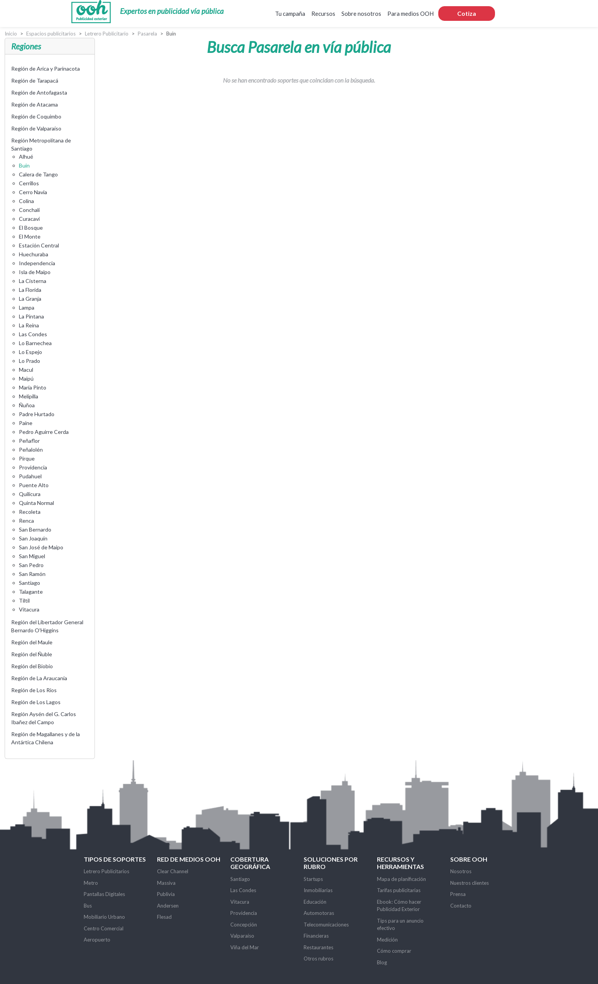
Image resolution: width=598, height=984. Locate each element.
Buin (24, 165)
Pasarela (147, 33)
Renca (26, 520)
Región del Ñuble (31, 654)
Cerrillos (29, 183)
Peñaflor (29, 440)
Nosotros (460, 871)
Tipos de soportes (115, 859)
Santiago (29, 582)
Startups (313, 879)
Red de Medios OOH (188, 859)
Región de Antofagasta (39, 92)
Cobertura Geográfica (250, 862)
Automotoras (319, 913)
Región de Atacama (34, 104)
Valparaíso (242, 936)
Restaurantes (318, 947)
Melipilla (28, 396)
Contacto (460, 906)
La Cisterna (32, 281)
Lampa (26, 307)
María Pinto (32, 387)
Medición (387, 940)
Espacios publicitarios (51, 33)
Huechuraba (33, 254)
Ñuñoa (27, 405)
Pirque (27, 458)
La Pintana (31, 316)
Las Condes (33, 334)
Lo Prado (29, 360)
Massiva (166, 883)
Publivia (166, 894)
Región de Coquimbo (36, 116)
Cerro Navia (33, 192)
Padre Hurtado (36, 414)
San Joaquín (33, 538)
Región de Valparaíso (36, 128)
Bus (88, 906)
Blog (382, 962)
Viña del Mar (244, 947)
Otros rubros (318, 958)
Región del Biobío (32, 666)
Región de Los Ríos (34, 690)
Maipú (26, 378)
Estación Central (39, 245)
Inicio (11, 33)
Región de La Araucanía (39, 678)
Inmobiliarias (318, 890)
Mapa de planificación (401, 879)
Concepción (243, 924)
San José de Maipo (41, 547)
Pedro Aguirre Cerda (44, 431)
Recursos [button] (323, 13)
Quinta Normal (36, 503)
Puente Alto (34, 485)
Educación (315, 902)
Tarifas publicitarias (399, 890)
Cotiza (466, 13)
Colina (26, 201)
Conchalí (29, 210)
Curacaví (29, 218)
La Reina (29, 325)
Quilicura (30, 494)
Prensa (458, 894)
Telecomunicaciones (326, 924)
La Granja (30, 298)
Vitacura (29, 609)
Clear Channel (172, 871)
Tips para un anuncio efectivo (400, 924)
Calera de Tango (38, 174)
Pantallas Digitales (104, 894)
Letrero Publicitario (106, 33)
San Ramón (32, 574)
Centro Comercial (103, 928)
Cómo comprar (394, 951)
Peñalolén (31, 449)
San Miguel (32, 556)
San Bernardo (35, 529)
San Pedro (31, 565)
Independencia (37, 263)
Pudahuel (30, 476)
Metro (91, 883)
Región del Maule (31, 642)
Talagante (31, 591)
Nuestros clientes (469, 883)
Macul (26, 369)
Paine (25, 423)
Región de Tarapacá (34, 80)
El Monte (30, 236)
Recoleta (30, 511)
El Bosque (31, 227)
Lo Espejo (30, 352)
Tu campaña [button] (290, 13)
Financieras (316, 936)
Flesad (164, 917)
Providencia (33, 467)
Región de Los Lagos (36, 702)
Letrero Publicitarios (106, 871)
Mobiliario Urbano (104, 917)
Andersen (168, 906)
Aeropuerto (97, 940)
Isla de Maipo (35, 272)
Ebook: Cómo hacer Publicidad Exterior (399, 906)
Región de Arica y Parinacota (45, 68)
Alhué (26, 156)
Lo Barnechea (35, 343)
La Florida (30, 289)
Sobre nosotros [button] (361, 13)
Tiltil (24, 600)
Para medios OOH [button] (410, 13)
